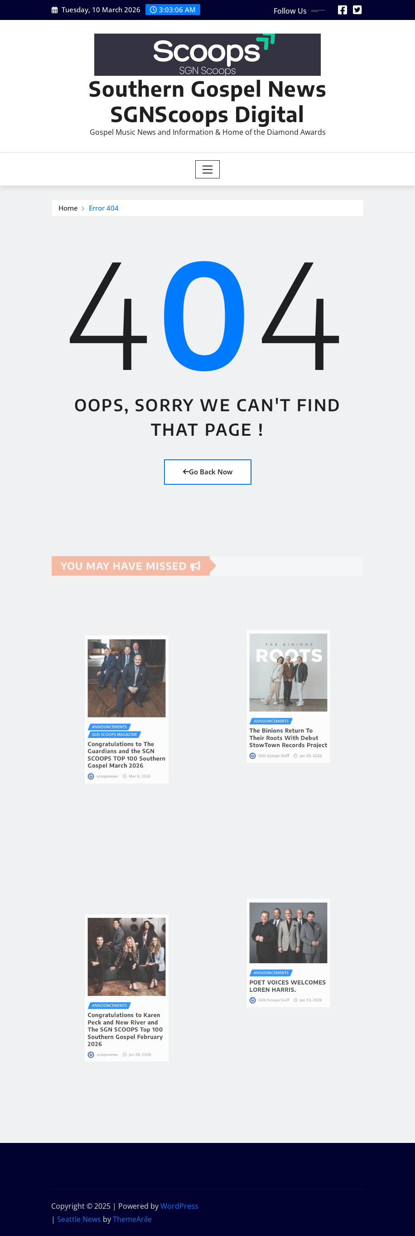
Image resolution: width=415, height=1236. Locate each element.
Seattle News (79, 1219)
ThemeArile (132, 1219)
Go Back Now (207, 471)
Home (68, 208)
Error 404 (104, 208)
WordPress (179, 1206)
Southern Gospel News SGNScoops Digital (208, 100)
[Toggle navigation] (207, 169)
